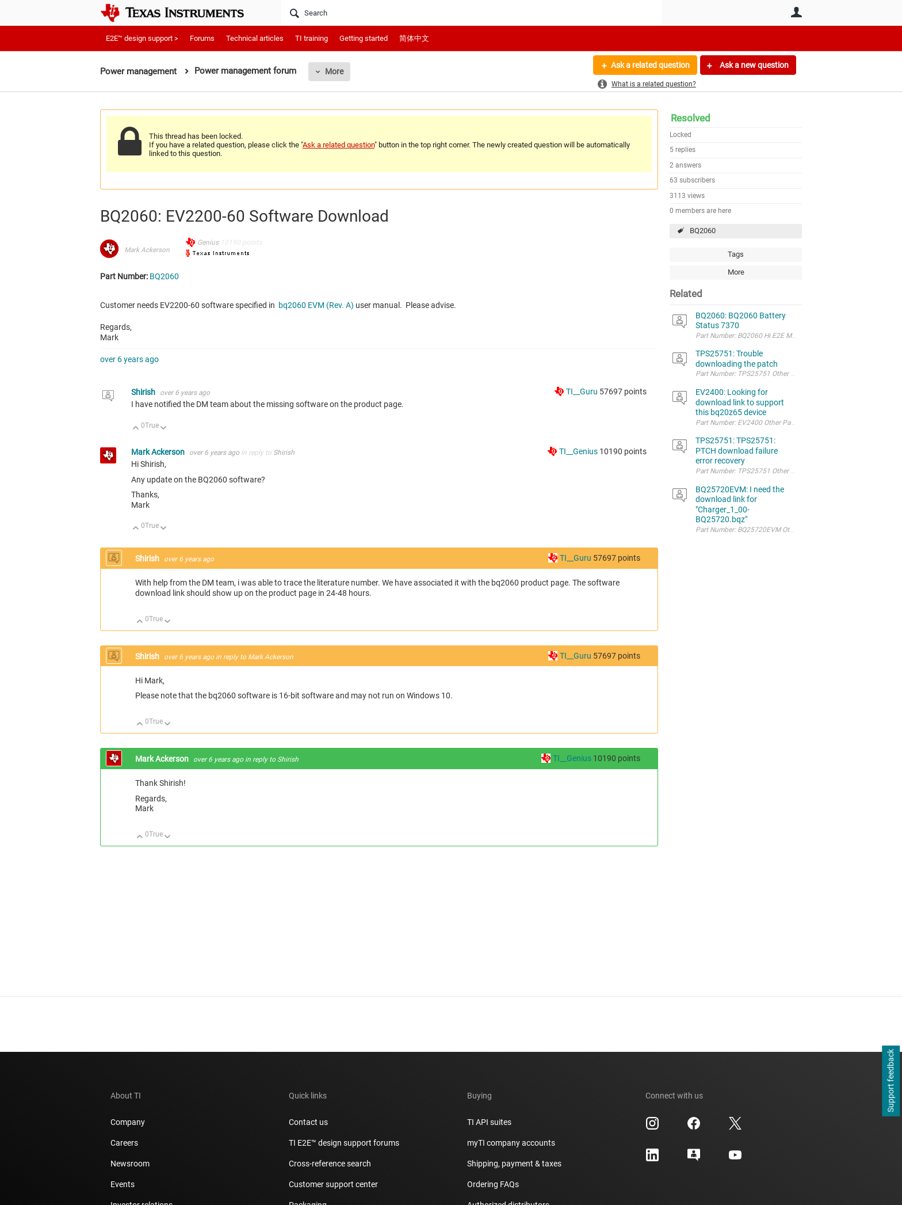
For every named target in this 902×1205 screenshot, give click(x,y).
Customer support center (333, 1184)
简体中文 (414, 38)
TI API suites (489, 1122)
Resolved (690, 118)
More (334, 71)
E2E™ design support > (142, 38)
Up (136, 429)
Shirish (144, 392)
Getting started (363, 38)
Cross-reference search (330, 1163)
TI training (311, 38)
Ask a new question (753, 65)
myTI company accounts (511, 1142)
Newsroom (130, 1163)
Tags (736, 254)
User (796, 12)
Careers (124, 1142)
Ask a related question (650, 65)
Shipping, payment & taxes (514, 1163)
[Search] (471, 12)
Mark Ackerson (147, 250)
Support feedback (890, 1081)
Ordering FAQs (493, 1184)
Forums (202, 38)
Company (127, 1122)
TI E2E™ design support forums (344, 1142)
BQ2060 (703, 230)
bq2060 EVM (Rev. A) (316, 305)
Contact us (308, 1122)
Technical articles (255, 38)
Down (164, 429)
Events (122, 1184)
